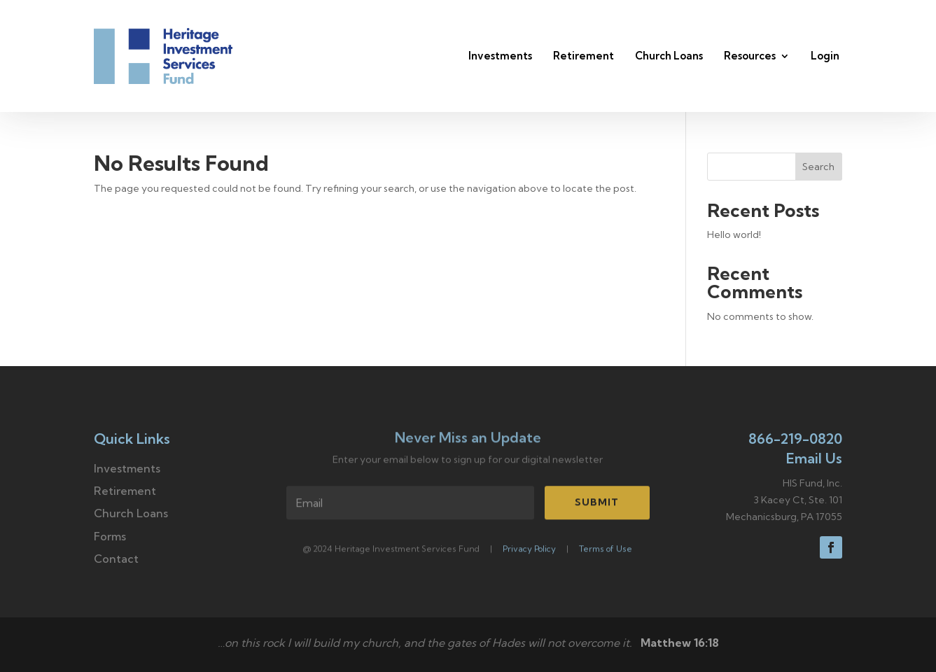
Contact (116, 559)
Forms (110, 536)
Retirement (583, 55)
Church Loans (669, 55)
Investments (500, 55)
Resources (750, 55)
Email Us (814, 458)
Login (825, 55)
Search (818, 166)
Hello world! (734, 234)
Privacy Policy (529, 550)
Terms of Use (605, 550)
